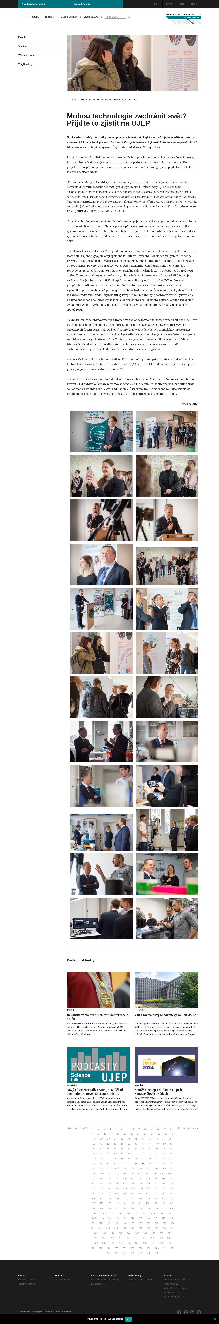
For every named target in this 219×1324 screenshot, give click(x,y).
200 (104, 1213)
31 (115, 1138)
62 (163, 1148)
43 (115, 1143)
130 (156, 1178)
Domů (73, 99)
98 (164, 1163)
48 (150, 1143)
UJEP (194, 4)
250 (161, 1233)
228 (156, 1223)
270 (161, 1243)
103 (116, 1168)
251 (169, 1233)
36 (149, 1138)
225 (132, 1223)
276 (124, 1248)
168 (109, 1198)
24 (152, 1134)
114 (117, 1173)
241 (172, 1228)
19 (118, 1134)
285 (124, 1253)
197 (164, 1208)
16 (98, 1134)
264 (112, 1243)
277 (132, 1248)
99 (171, 1163)
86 (163, 1158)
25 (159, 1134)
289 (157, 1253)
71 (143, 1153)
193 (132, 1208)
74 (164, 1153)
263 (104, 1243)
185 (155, 1203)
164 (163, 1193)
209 (94, 1218)
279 (149, 1248)
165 (171, 1193)
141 (155, 1183)
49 (157, 1143)
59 (143, 1148)
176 (171, 1198)
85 (156, 1158)
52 (94, 1148)
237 (140, 1228)
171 (133, 1198)
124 (109, 1178)
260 (161, 1238)
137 (124, 1183)
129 (148, 1178)
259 (152, 1238)
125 (117, 1178)
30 (108, 1138)
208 (169, 1213)
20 (125, 1134)
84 (149, 1158)
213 (124, 1218)
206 (153, 1213)
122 (94, 1178)
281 (164, 1248)
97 (157, 1163)
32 (122, 1138)
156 (101, 1193)
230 (172, 1223)
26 (166, 1134)
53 (101, 1148)
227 (148, 1223)
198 (171, 1208)
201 (112, 1213)
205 (144, 1213)
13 (165, 1128)
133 (93, 1183)
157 (109, 1193)
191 (116, 1208)
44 (122, 1143)
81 (129, 1158)
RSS (41, 1311)
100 (93, 1168)
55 (115, 1148)
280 (157, 1248)
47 (143, 1143)
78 (108, 1158)
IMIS (181, 4)
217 (155, 1218)
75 (171, 1153)
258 (144, 1238)
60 (150, 1148)
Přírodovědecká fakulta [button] (44, 4)
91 (115, 1163)
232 (100, 1228)
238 (148, 1228)
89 (100, 1163)
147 (117, 1188)
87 (170, 1158)
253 (104, 1238)
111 (95, 1173)
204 (136, 1213)
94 (135, 1163)
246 (129, 1233)
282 (172, 1248)
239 (156, 1228)
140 (148, 1183)
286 (132, 1253)
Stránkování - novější (77, 1128)
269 (153, 1243)
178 (101, 1203)
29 (101, 1138)
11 (152, 1128)
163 (155, 1193)
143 (171, 1183)
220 (92, 1223)
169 (117, 1198)
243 (104, 1233)
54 (108, 1148)
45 (129, 1143)
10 (145, 1128)
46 (136, 1143)
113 (109, 1173)
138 (132, 1183)
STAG (169, 4)
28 (94, 1138)
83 (143, 1158)
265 (120, 1243)
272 (92, 1248)
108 (156, 1168)
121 (169, 1173)
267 (137, 1243)
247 (137, 1233)
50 (164, 1143)
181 (124, 1203)
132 (171, 1178)
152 (156, 1188)
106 (140, 1168)
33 (129, 1138)
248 (145, 1233)
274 (108, 1248)
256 (128, 1238)
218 (163, 1218)
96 (150, 1163)
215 (140, 1218)
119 (154, 1173)
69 (129, 1153)
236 (132, 1228)
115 (124, 1173)
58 (136, 1148)
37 (156, 1138)
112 (102, 1173)
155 (93, 1193)
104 (124, 1168)
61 (157, 1148)
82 (136, 1158)
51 (171, 1143)
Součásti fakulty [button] (97, 4)
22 (138, 1134)
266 (129, 1243)
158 (116, 1193)
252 (96, 1238)
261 (169, 1238)
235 (124, 1228)
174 (156, 1198)
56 (122, 1148)
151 (148, 1188)
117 (139, 1173)
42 (108, 1143)
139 (140, 1183)
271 (169, 1243)
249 (153, 1233)
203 (128, 1213)
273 (100, 1248)
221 (100, 1223)
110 (171, 1168)
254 (112, 1238)
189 (101, 1208)
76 (94, 1158)
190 (109, 1208)
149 (133, 1188)
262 (96, 1243)
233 (108, 1228)
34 (136, 1138)
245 (120, 1233)
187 (171, 1203)
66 (108, 1153)
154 (171, 1188)
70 (137, 1153)
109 (164, 1168)
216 (148, 1218)
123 (101, 1178)
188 (93, 1208)
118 (146, 1173)
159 (124, 1193)
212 (117, 1218)
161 (140, 1193)
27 (173, 1134)
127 (132, 1178)
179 (109, 1203)
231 (92, 1228)
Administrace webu (28, 1311)
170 (125, 1198)
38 (163, 1138)
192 (124, 1208)
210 (102, 1218)
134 (101, 1183)
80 (122, 1158)
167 (101, 1198)
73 (157, 1153)
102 (109, 1168)
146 (109, 1188)
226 (140, 1223)
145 (101, 1188)
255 (120, 1238)
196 (156, 1208)
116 (132, 1173)
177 (94, 1203)
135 (109, 1183)
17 (105, 1134)
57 (129, 1148)
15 (92, 1134)
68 (122, 1153)
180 (117, 1203)
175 (163, 1198)
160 (132, 1193)
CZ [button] (157, 4)
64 (94, 1153)
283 (108, 1253)
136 (117, 1183)
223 (116, 1223)
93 (128, 1163)
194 (140, 1208)
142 (163, 1183)
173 (148, 1198)
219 (171, 1218)
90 (107, 1163)
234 (116, 1228)
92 (121, 1163)
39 (170, 1138)
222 (108, 1223)
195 (148, 1208)
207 (161, 1213)
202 (120, 1213)
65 (101, 1153)
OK (128, 1319)
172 (140, 1198)
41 (101, 1143)
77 (101, 1158)
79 (115, 1158)
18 (112, 1134)
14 (171, 1128)
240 (164, 1228)
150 (141, 1188)
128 (140, 1178)
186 (163, 1203)
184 (147, 1203)
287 (140, 1253)
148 (125, 1188)
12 (158, 1128)
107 (148, 1168)
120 (162, 1173)
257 (136, 1238)
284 (116, 1253)
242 (96, 1233)
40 (94, 1143)
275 (116, 1248)
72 (150, 1153)
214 (132, 1218)
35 (143, 1138)
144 (93, 1188)
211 (109, 1218)
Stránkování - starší (188, 1128)
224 (124, 1223)
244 (112, 1233)
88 (94, 1163)
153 (163, 1188)
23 (145, 1134)
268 (145, 1243)
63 (170, 1148)
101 (101, 1168)
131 (163, 1178)
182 (132, 1203)
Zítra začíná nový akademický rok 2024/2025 (166, 1015)
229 (164, 1223)
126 (125, 1178)
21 (132, 1134)
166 (94, 1198)
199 (96, 1213)
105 (132, 1168)
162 (147, 1193)
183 (140, 1203)
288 (148, 1253)
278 (140, 1248)
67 (115, 1153)
